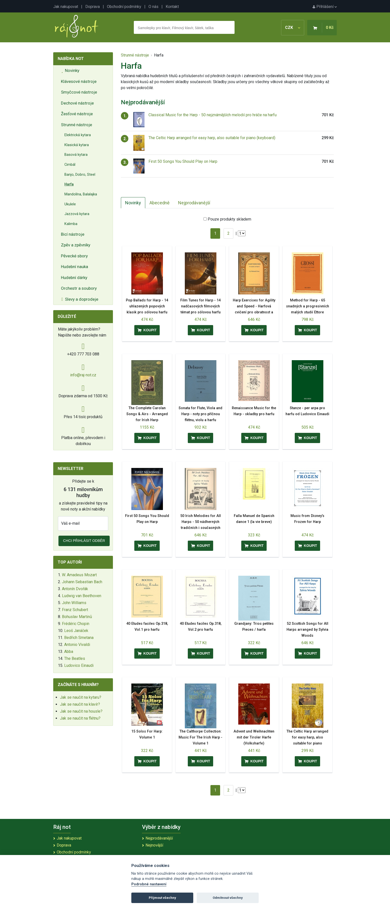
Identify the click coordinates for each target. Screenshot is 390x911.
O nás (153, 6)
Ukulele (70, 204)
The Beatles (74, 658)
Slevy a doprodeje (79, 299)
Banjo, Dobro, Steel (79, 174)
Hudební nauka (74, 266)
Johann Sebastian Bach (82, 581)
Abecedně (159, 202)
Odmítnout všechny (228, 898)
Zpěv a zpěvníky (75, 244)
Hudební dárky (74, 277)
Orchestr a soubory (79, 288)
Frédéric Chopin (75, 623)
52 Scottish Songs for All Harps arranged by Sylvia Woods (307, 630)
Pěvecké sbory (74, 255)
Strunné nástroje (76, 124)
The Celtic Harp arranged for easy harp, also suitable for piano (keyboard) (211, 137)
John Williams (74, 602)
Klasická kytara (76, 145)
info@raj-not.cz (83, 375)
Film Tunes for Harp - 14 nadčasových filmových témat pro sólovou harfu (200, 306)
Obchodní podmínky (124, 6)
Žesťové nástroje (77, 113)
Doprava (92, 6)
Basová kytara (76, 155)
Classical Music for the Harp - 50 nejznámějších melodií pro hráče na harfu (212, 115)
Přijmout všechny (162, 898)
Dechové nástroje (77, 103)
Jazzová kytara (76, 214)
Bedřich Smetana (79, 637)
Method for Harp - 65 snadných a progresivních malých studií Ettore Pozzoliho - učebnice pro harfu (307, 312)
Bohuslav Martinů (77, 616)
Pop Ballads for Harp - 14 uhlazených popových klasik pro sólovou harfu (147, 306)
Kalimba (70, 224)
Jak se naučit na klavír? (80, 704)
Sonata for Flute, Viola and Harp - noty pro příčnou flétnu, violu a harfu (200, 414)
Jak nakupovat (65, 6)
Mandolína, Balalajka (80, 194)
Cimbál (69, 165)
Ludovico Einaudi (79, 665)
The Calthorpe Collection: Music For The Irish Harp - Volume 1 (200, 737)
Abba (68, 651)
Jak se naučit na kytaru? (80, 697)
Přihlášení (324, 6)
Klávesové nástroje (79, 81)
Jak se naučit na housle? (81, 711)
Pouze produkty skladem (229, 219)
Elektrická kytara (77, 135)
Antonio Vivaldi (77, 644)
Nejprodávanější (194, 202)
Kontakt (172, 6)
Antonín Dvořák (75, 588)
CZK (292, 27)
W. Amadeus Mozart (79, 574)
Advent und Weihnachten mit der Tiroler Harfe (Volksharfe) (254, 737)
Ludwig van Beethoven (81, 595)
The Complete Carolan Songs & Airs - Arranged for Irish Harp (147, 414)
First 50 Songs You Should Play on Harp (182, 161)
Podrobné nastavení (148, 884)
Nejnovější (154, 845)
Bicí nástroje (72, 234)
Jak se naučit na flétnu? (80, 718)
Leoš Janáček (76, 630)
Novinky (70, 70)
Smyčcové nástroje (79, 92)
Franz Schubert (75, 609)
